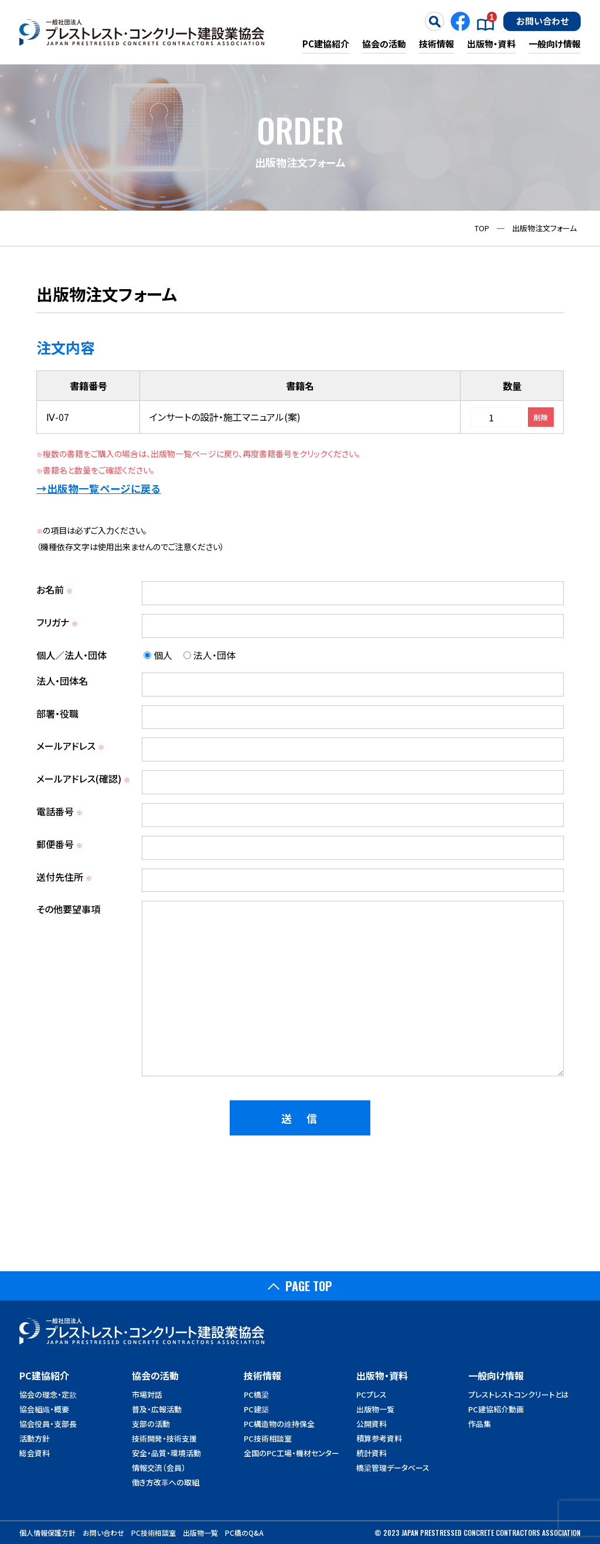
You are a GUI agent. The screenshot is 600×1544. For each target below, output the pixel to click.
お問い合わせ (542, 20)
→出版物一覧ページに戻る (98, 488)
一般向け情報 (555, 43)
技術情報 (436, 43)
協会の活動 (384, 43)
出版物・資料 (491, 43)
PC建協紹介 (325, 43)
